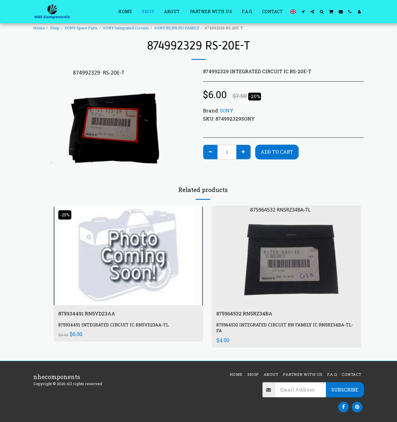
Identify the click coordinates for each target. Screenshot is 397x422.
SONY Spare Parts (81, 27)
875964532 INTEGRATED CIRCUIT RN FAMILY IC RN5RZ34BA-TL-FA (286, 329)
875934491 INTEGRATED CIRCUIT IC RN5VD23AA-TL (117, 326)
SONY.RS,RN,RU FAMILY (177, 27)
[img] (128, 255)
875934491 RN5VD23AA (91, 314)
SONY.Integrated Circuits (126, 27)
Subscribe (344, 390)
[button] (303, 11)
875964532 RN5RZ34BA (248, 314)
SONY (226, 110)
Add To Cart (277, 152)
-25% (66, 215)
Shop (54, 27)
